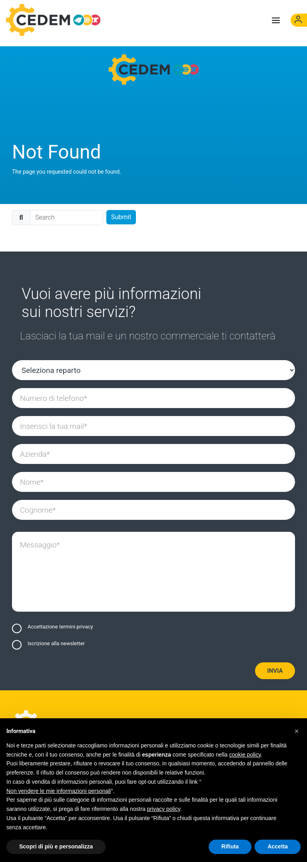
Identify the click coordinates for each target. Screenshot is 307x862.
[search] (66, 217)
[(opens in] (299, 20)
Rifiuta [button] (230, 846)
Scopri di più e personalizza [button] (56, 846)
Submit (121, 217)
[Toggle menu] (276, 20)
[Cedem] (154, 69)
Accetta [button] (277, 846)
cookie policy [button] (245, 754)
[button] (296, 731)
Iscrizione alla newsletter (56, 643)
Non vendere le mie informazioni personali (58, 791)
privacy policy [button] (163, 809)
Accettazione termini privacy (60, 627)
